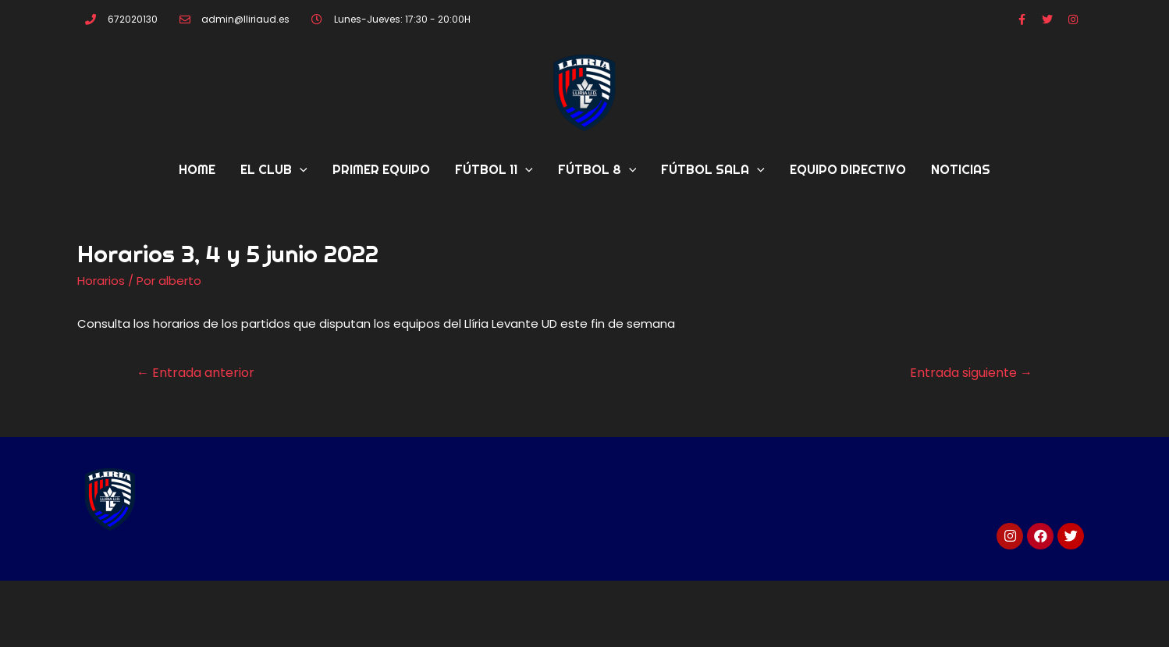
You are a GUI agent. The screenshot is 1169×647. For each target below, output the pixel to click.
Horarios (101, 280)
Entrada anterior (195, 373)
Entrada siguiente (971, 373)
